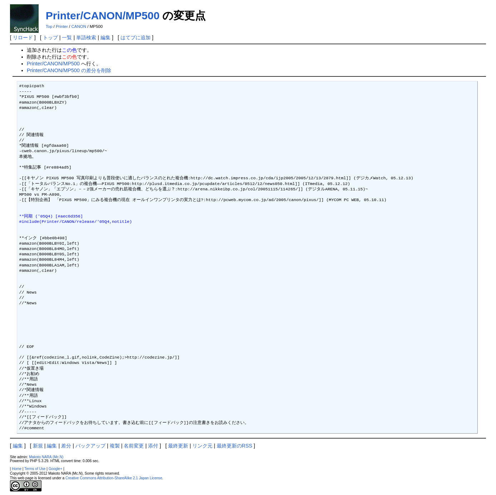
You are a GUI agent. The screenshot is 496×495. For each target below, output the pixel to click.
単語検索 (86, 37)
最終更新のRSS (234, 446)
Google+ (55, 469)
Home (16, 469)
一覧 (67, 37)
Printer (62, 26)
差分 (66, 446)
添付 (153, 446)
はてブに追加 (136, 37)
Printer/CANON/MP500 (102, 15)
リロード (23, 37)
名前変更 (134, 446)
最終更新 (178, 446)
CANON (78, 26)
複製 (115, 446)
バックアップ (90, 446)
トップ (50, 37)
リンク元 (202, 446)
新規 (38, 446)
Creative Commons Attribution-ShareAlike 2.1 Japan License (113, 478)
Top (49, 26)
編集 (105, 37)
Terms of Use (34, 469)
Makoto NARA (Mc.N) (46, 457)
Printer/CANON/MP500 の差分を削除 (69, 70)
